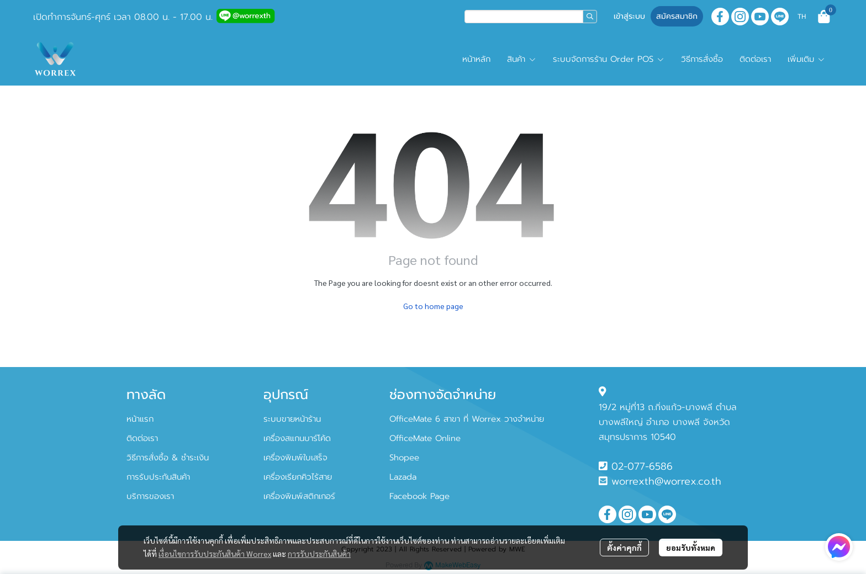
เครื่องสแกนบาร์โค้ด (297, 438)
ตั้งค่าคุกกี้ (624, 547)
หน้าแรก (140, 419)
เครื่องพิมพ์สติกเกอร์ (299, 496)
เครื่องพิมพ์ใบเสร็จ (295, 457)
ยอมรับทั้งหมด (690, 547)
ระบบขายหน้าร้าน (292, 419)
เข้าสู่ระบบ (629, 16)
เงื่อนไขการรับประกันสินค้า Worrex (215, 554)
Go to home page (433, 306)
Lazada (402, 477)
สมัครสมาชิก (677, 16)
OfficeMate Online (425, 438)
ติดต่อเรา (142, 438)
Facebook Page (419, 496)
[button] (531, 16)
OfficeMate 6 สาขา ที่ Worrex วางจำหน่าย (466, 419)
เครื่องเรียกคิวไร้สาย (297, 477)
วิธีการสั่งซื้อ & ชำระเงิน (167, 457)
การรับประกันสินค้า (319, 554)
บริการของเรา (150, 496)
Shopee (404, 457)
